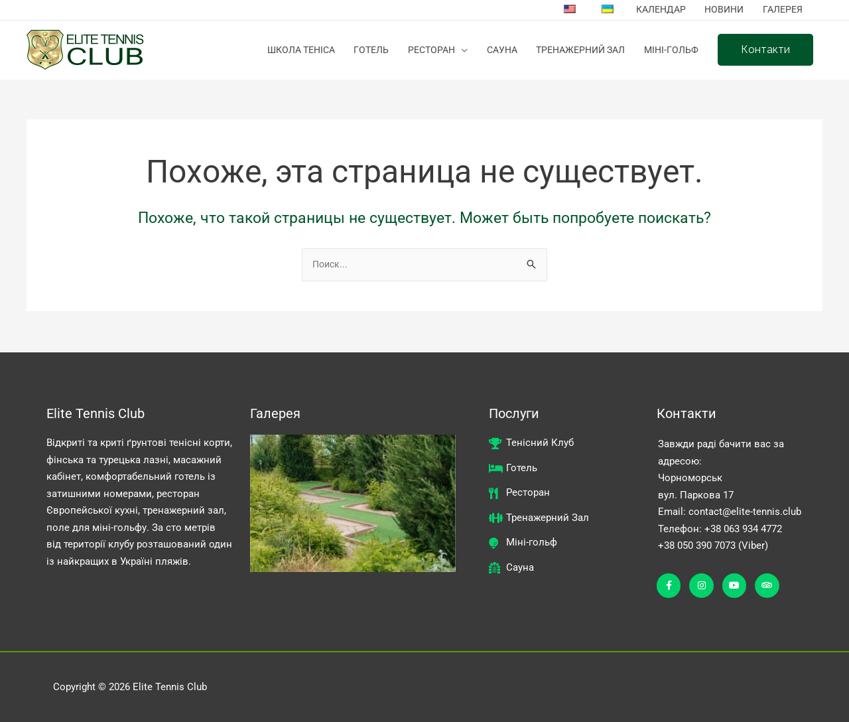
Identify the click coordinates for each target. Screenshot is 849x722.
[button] (765, 50)
